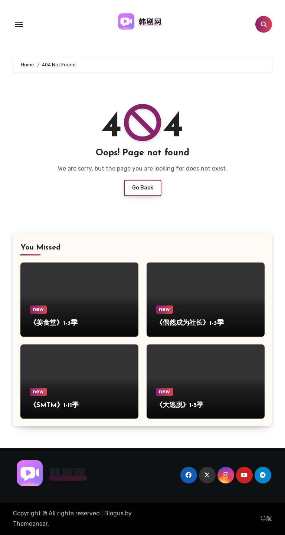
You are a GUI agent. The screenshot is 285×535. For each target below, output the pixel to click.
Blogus (114, 513)
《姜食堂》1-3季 (54, 323)
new (38, 309)
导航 (266, 518)
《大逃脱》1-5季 (179, 405)
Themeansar (30, 523)
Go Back (142, 188)
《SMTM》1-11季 (54, 405)
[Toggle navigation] (19, 24)
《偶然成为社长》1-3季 (190, 323)
